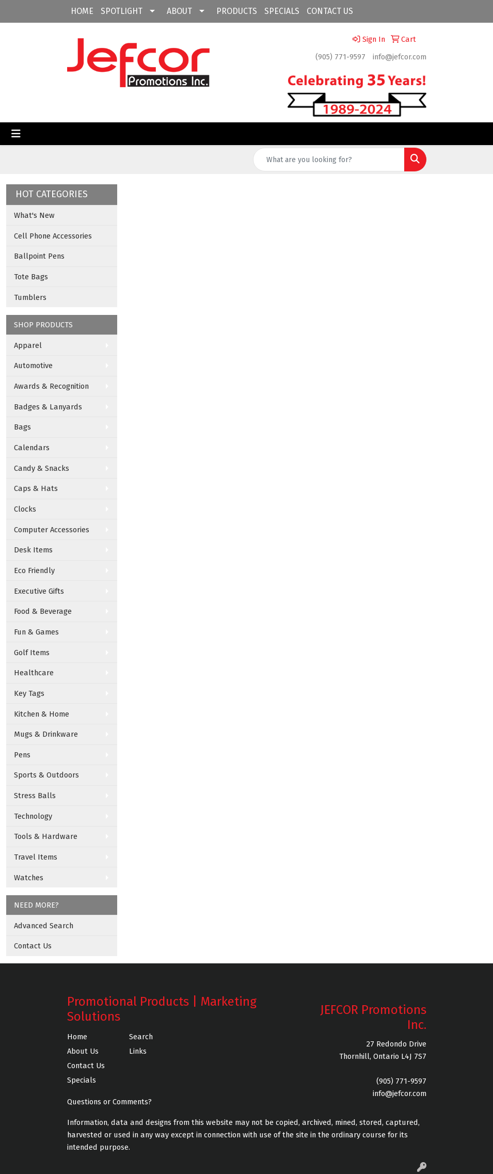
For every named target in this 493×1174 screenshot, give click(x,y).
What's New (34, 215)
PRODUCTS (236, 11)
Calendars (32, 447)
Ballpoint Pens (39, 256)
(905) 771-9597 (340, 56)
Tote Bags (31, 276)
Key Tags (29, 693)
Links (138, 1051)
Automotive (33, 365)
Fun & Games (36, 632)
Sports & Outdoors (46, 775)
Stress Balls (35, 795)
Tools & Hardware (45, 836)
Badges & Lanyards (48, 406)
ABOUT (179, 11)
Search (141, 1036)
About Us (83, 1051)
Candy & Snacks (41, 468)
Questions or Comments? (109, 1101)
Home (77, 1036)
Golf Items (32, 652)
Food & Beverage (43, 611)
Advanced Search (43, 925)
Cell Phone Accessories (53, 236)
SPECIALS (281, 11)
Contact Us (33, 945)
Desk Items (33, 549)
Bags (22, 427)
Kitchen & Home (41, 714)
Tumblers (30, 297)
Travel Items (35, 857)
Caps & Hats (36, 488)
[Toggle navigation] (16, 133)
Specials (81, 1080)
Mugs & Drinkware (46, 734)
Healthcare (34, 672)
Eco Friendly (34, 570)
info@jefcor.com (399, 56)
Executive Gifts (39, 591)
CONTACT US (330, 11)
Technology (33, 816)
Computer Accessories (51, 529)
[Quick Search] (329, 159)
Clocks (25, 509)
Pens (22, 754)
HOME (82, 11)
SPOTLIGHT (121, 11)
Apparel (28, 345)
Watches (28, 877)
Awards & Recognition (51, 386)
